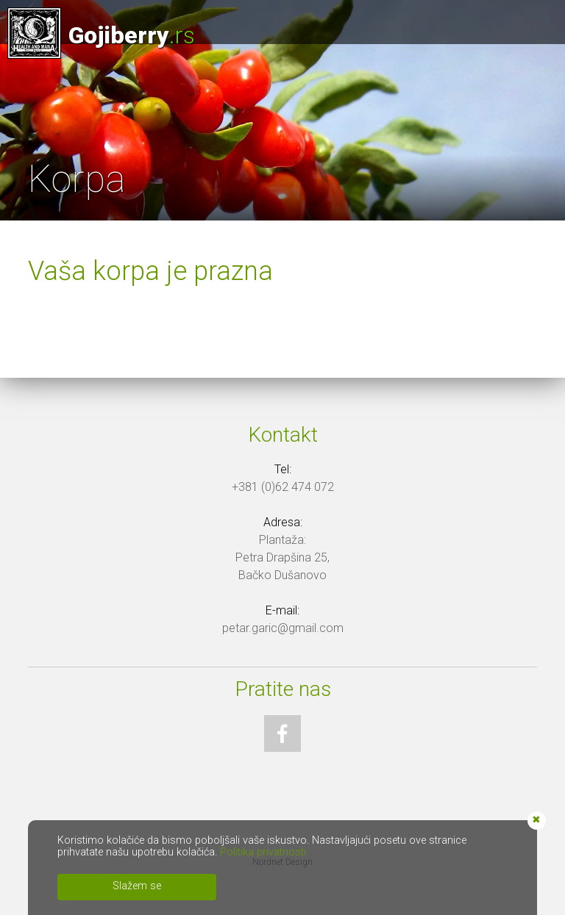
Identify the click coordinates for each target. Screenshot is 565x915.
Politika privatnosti (263, 852)
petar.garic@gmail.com (283, 628)
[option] (282, 110)
